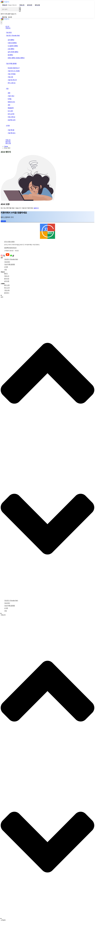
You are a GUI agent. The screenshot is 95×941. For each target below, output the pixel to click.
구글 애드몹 (11, 130)
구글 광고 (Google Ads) (13, 35)
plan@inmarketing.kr (10, 248)
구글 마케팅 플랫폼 (11, 63)
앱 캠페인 (10, 55)
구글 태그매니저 (12, 80)
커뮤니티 (8, 140)
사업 (7, 88)
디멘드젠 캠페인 (12, 43)
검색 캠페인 (11, 40)
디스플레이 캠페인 (13, 46)
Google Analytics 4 (13, 68)
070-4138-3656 (9, 242)
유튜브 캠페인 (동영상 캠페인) (16, 58)
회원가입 (4, 17)
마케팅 (9, 99)
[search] (19, 9)
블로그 (6, 273)
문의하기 (6, 293)
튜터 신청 (8, 143)
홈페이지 (36, 208)
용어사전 (8, 141)
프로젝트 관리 (11, 120)
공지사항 (6, 281)
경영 (9, 93)
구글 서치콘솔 (11, 74)
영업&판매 (11, 108)
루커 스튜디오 (11, 83)
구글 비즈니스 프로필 (14, 71)
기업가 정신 (11, 96)
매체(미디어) (11, 102)
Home (6, 146)
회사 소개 (7, 288)
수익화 (8, 125)
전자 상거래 (11, 114)
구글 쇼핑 (10, 77)
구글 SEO (9, 32)
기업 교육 (7, 290)
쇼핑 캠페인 (11, 49)
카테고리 (8, 28)
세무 (9, 105)
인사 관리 (10, 111)
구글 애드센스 (11, 133)
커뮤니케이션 (11, 117)
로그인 (10, 17)
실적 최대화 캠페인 (13, 52)
